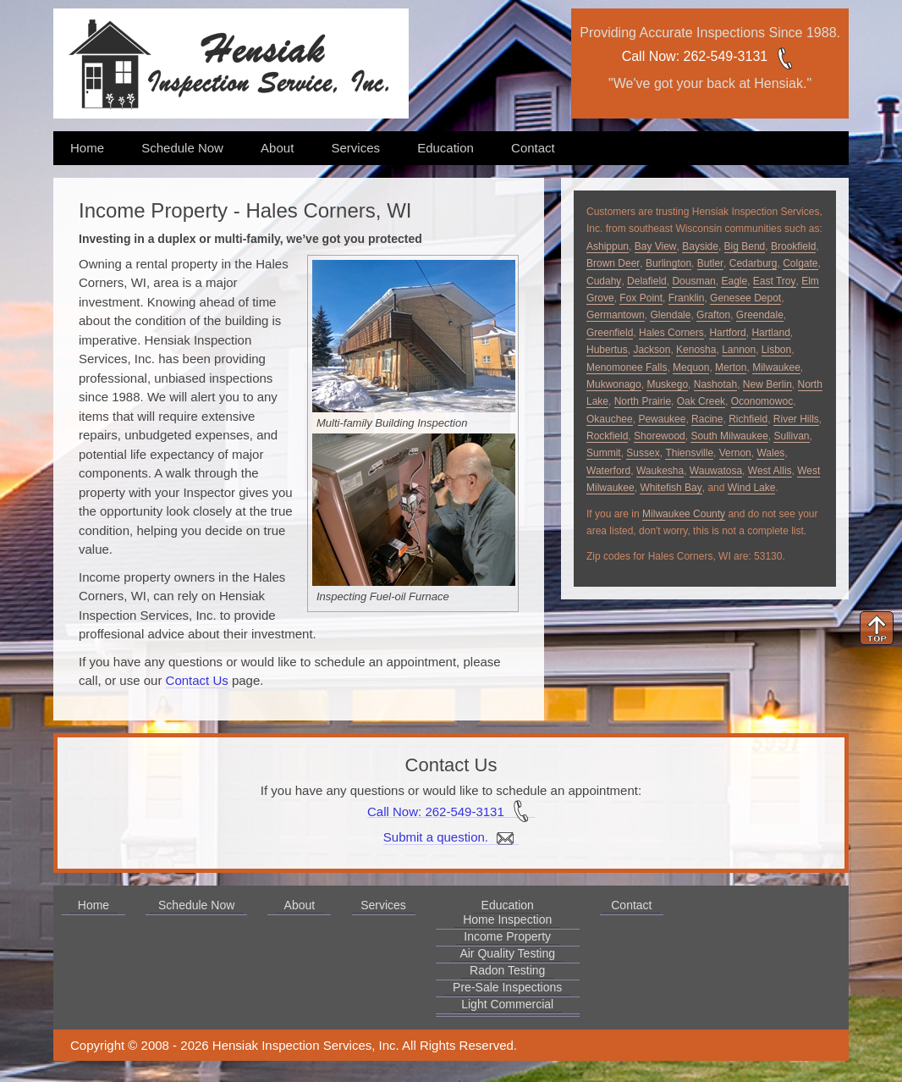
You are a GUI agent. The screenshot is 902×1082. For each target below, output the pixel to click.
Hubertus (607, 350)
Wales (770, 453)
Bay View (656, 246)
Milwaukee (776, 367)
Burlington (668, 263)
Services (355, 148)
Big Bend (745, 246)
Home (87, 148)
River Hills (796, 419)
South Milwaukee (728, 436)
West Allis (770, 471)
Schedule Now (182, 148)
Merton (730, 367)
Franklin (686, 298)
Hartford (727, 333)
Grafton (713, 315)
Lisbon (776, 350)
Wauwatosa (716, 471)
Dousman (693, 281)
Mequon (691, 367)
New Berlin (767, 384)
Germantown (615, 315)
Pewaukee (661, 419)
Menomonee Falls (626, 367)
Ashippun (607, 246)
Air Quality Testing (507, 953)
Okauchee (609, 419)
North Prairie (642, 401)
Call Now (649, 56)
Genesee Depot (745, 298)
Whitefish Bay (670, 488)
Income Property (507, 936)
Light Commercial (507, 1004)
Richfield (748, 419)
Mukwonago (613, 384)
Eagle (734, 281)
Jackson (651, 350)
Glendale (670, 315)
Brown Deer (613, 263)
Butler (710, 263)
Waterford (608, 471)
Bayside (700, 246)
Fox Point (641, 298)
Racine (707, 419)
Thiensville (689, 453)
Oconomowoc (762, 401)
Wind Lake (752, 488)
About (277, 148)
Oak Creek (701, 401)
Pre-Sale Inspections (507, 987)
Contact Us (197, 680)
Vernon (735, 453)
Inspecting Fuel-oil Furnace (382, 596)
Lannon (739, 350)
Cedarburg (753, 263)
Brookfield (793, 246)
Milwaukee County (683, 514)
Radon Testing (507, 970)
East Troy (774, 281)
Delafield (647, 281)
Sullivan (791, 436)
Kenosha (696, 350)
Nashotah (715, 384)
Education (445, 148)
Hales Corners (671, 333)
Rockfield (607, 436)
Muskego (667, 384)
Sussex (642, 453)
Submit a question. (451, 837)
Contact (533, 148)
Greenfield (609, 333)
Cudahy (603, 281)
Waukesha (660, 471)
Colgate (800, 263)
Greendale (760, 315)
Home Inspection (507, 919)
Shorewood (659, 436)
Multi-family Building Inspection (391, 423)
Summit (603, 453)
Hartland (770, 333)
